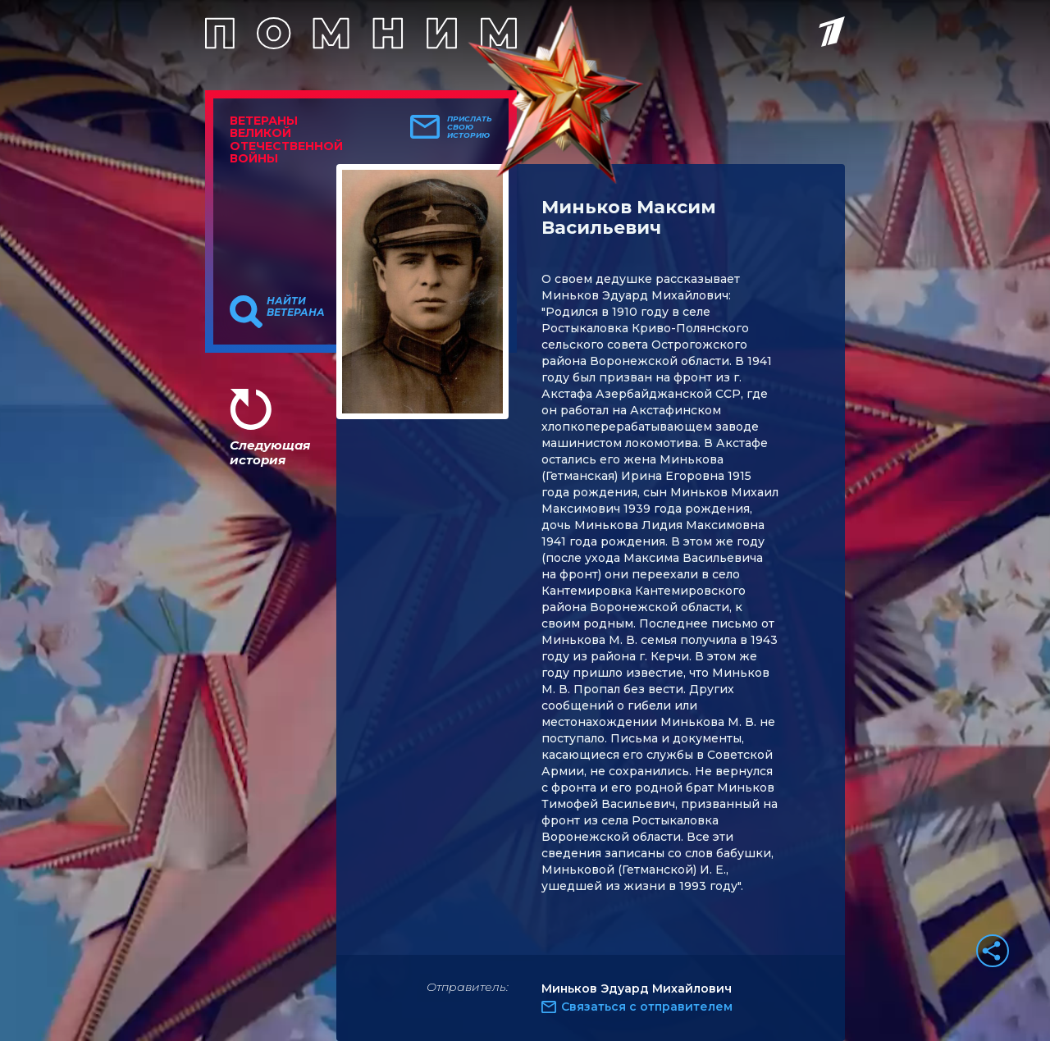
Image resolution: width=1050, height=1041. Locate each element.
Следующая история (270, 452)
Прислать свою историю (469, 127)
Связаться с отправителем (647, 1006)
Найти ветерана (296, 306)
